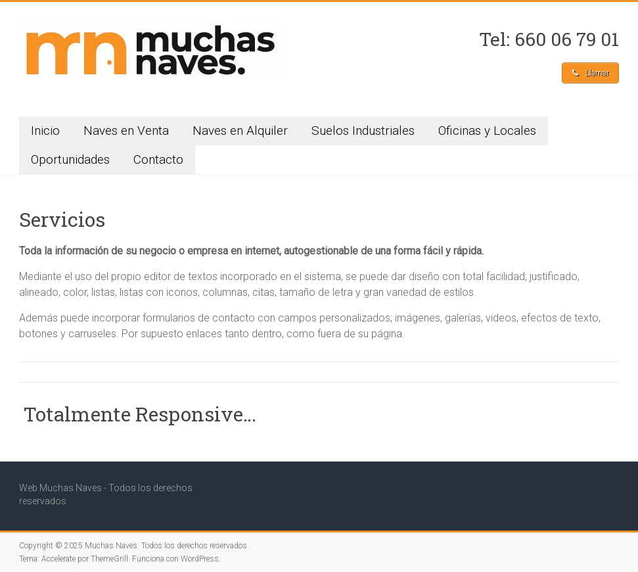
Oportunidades (70, 159)
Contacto (158, 159)
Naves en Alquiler (240, 130)
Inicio (45, 130)
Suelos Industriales (363, 130)
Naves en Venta (126, 130)
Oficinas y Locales (487, 130)
